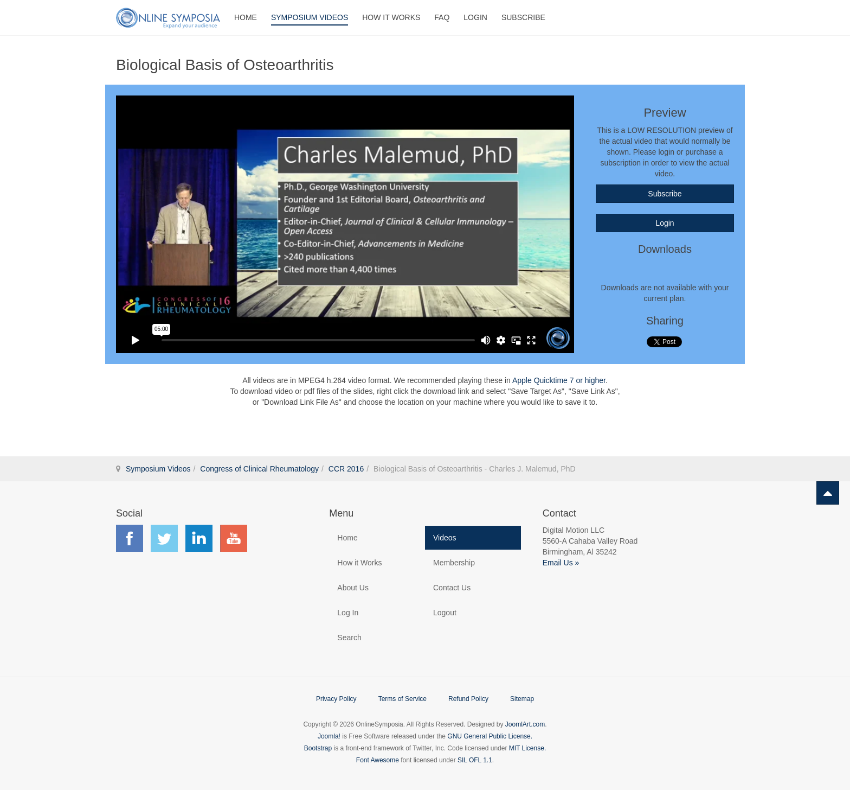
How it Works (359, 562)
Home (245, 17)
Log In (347, 612)
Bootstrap (318, 748)
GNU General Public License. (489, 736)
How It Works (391, 17)
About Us (353, 587)
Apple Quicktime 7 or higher (559, 380)
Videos (444, 537)
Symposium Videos (309, 17)
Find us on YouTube (233, 538)
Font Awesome (377, 760)
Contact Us (452, 587)
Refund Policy (468, 699)
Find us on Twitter (164, 538)
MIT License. (527, 748)
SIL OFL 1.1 (475, 760)
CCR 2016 (346, 468)
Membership (454, 562)
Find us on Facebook (129, 538)
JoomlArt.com (525, 724)
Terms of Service (402, 699)
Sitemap (522, 699)
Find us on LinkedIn (198, 538)
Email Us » (561, 562)
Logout (444, 612)
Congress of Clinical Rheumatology (259, 468)
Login (475, 17)
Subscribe (523, 17)
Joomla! (329, 736)
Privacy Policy (336, 699)
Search (349, 637)
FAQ (441, 17)
